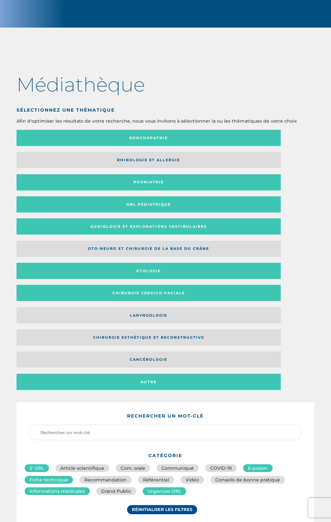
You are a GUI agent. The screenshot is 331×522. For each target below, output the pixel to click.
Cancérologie (200, 192)
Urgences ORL (164, 307)
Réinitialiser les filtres (162, 328)
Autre (274, 192)
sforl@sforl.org (142, 475)
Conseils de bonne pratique (247, 293)
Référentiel (156, 293)
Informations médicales (57, 307)
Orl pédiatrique (274, 143)
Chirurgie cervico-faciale (270, 168)
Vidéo (192, 293)
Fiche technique (49, 293)
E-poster (258, 279)
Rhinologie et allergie (115, 144)
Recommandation (105, 293)
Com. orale (133, 279)
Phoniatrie (199, 143)
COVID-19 (221, 279)
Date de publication (288, 369)
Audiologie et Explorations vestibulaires (40, 168)
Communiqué (177, 279)
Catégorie (191, 369)
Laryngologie (50, 192)
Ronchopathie (50, 143)
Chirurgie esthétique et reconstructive (125, 193)
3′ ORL (37, 279)
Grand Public (116, 307)
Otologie (199, 168)
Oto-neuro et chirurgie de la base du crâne (124, 168)
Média (235, 369)
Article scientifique (82, 279)
